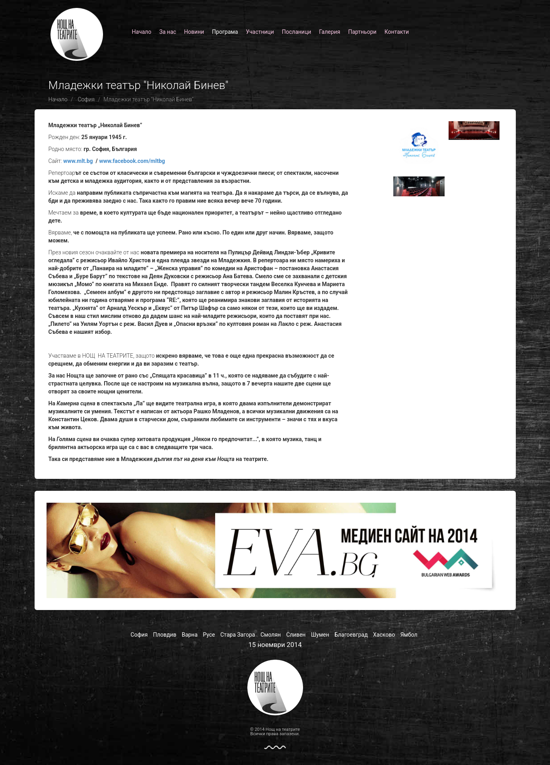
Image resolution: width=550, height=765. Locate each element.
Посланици (296, 32)
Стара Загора (237, 634)
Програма (225, 32)
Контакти (397, 32)
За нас (167, 32)
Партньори (362, 32)
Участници (260, 32)
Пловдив (165, 634)
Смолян (270, 634)
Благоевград (351, 634)
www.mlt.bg (78, 161)
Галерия (329, 32)
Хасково (384, 634)
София (86, 99)
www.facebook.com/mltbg (132, 161)
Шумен (320, 634)
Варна (190, 634)
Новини (194, 32)
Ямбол (409, 634)
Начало (142, 32)
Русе (209, 634)
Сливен (296, 634)
